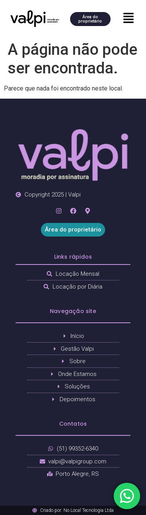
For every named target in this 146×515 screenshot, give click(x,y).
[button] (128, 19)
